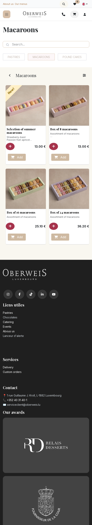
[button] (64, 4)
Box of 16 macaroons (21, 212)
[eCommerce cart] (74, 14)
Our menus (21, 4)
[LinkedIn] (42, 294)
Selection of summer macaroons (21, 131)
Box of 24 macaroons (64, 212)
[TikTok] (31, 294)
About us (8, 3)
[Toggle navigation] (6, 14)
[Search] (7, 44)
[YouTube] (53, 294)
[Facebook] (19, 294)
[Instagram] (8, 294)
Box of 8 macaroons (63, 129)
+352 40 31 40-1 (17, 400)
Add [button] (17, 157)
